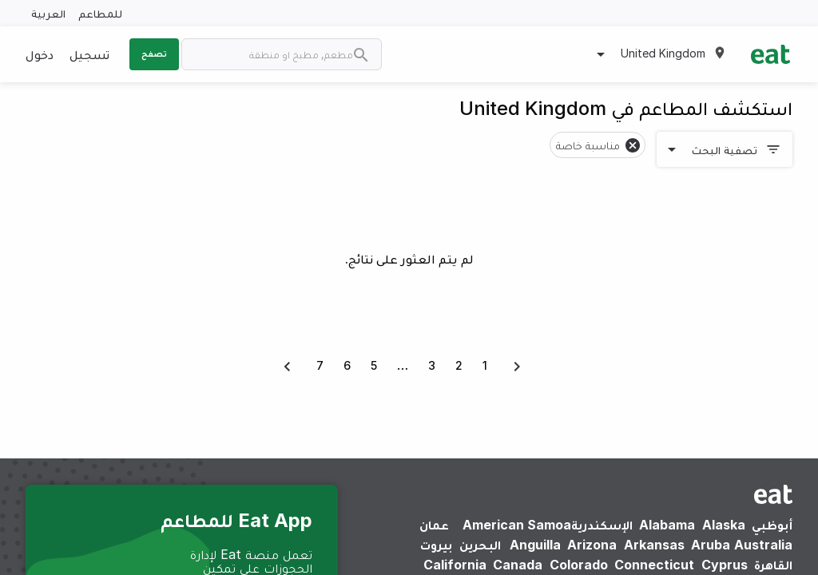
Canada (517, 565)
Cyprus (724, 565)
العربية (48, 13)
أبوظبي (772, 525)
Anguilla (535, 545)
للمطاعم (100, 13)
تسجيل (89, 54)
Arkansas (654, 545)
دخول (40, 54)
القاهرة (773, 565)
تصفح (154, 53)
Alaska (723, 525)
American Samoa (517, 525)
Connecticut (654, 565)
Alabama (667, 525)
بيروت (436, 545)
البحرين (480, 545)
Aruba (710, 545)
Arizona (592, 545)
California (454, 565)
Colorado (579, 565)
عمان (434, 525)
